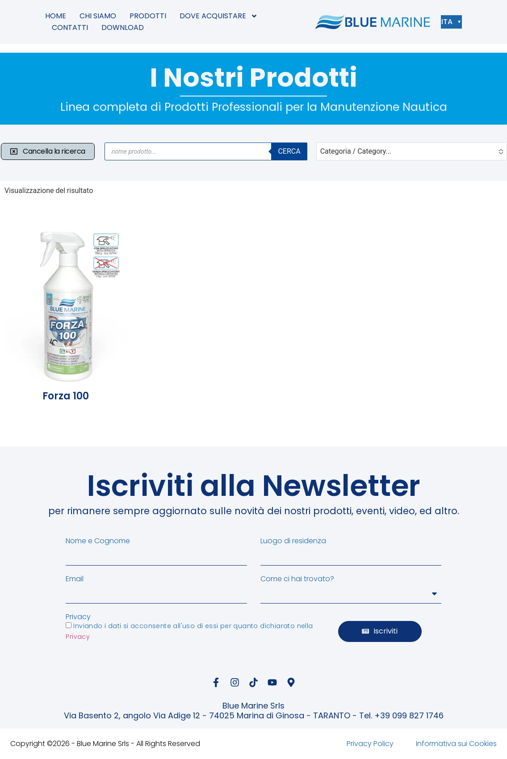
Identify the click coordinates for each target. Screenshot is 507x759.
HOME (55, 16)
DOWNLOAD (122, 27)
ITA (449, 22)
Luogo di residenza (293, 541)
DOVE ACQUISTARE (219, 16)
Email (75, 579)
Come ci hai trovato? (297, 579)
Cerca (289, 151)
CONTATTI (70, 27)
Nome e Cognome (98, 541)
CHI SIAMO (98, 16)
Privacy (78, 617)
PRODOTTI (148, 16)
